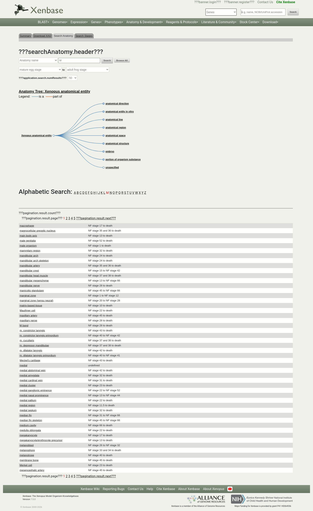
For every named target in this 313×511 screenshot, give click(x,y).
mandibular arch (29, 255)
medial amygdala (29, 375)
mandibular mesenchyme (34, 280)
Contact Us (265, 2)
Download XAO (42, 35)
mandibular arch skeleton (34, 260)
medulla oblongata (30, 430)
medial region (27, 405)
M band (24, 325)
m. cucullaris (27, 340)
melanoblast (27, 445)
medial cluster (28, 385)
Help (150, 489)
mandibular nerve (30, 285)
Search (293, 12)
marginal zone (28, 295)
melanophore (27, 450)
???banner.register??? (239, 2)
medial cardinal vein (31, 380)
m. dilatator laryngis (31, 350)
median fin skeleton (31, 420)
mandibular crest (29, 270)
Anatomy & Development (143, 22)
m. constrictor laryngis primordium (39, 335)
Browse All (121, 60)
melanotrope (27, 455)
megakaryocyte (28, 435)
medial (23, 365)
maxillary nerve (28, 320)
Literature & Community (218, 22)
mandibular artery (30, 265)
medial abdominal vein (32, 370)
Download (270, 22)
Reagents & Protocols (181, 22)
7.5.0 (33, 499)
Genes (95, 22)
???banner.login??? (207, 2)
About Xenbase (189, 489)
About (213, 489)
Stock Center (249, 22)
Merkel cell (26, 465)
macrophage (27, 225)
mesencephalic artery (32, 470)
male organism (28, 245)
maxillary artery (28, 315)
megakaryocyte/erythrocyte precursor (41, 440)
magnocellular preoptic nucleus (37, 230)
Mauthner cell (27, 310)
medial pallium (28, 400)
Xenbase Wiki (90, 489)
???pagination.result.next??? (96, 218)
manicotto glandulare (32, 290)
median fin (26, 415)
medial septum (28, 410)
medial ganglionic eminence (36, 390)
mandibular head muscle (34, 275)
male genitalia (28, 240)
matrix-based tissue (31, 305)
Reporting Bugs (113, 489)
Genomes (59, 22)
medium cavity (28, 425)
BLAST (42, 22)
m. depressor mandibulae (34, 345)
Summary (25, 35)
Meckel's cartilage (30, 360)
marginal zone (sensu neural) (36, 300)
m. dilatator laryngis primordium (38, 355)
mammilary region (30, 250)
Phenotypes (113, 22)
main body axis (28, 235)
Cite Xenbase (165, 489)
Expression (78, 22)
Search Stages (83, 35)
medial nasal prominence (34, 395)
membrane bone (29, 460)
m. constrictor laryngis (32, 330)
